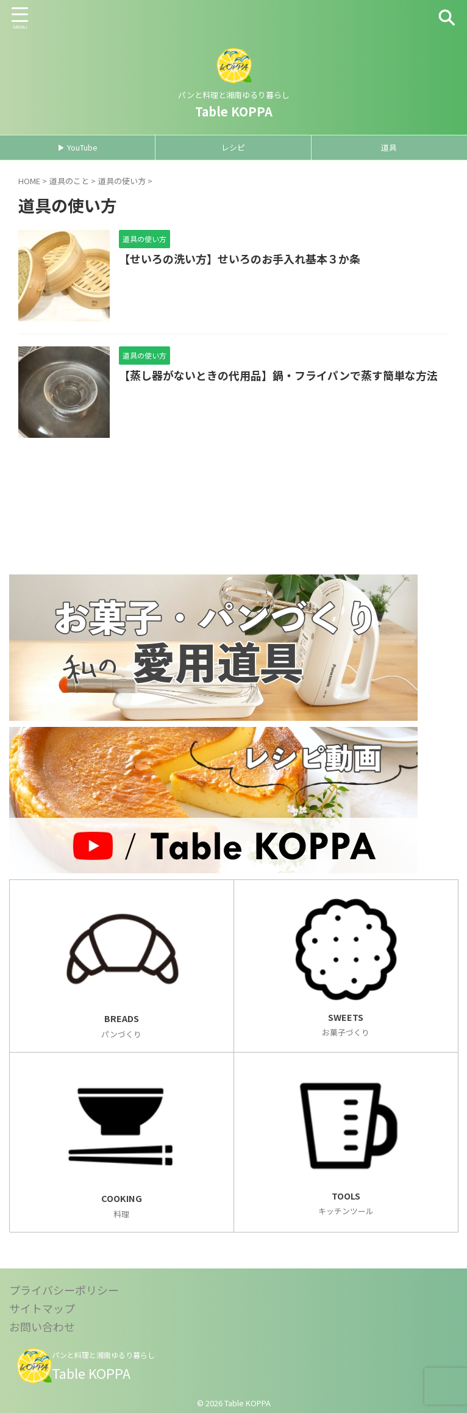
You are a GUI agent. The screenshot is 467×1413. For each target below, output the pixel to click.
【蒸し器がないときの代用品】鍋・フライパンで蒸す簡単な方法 (278, 376)
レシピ (233, 147)
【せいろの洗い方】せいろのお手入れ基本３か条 (239, 259)
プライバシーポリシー (64, 1290)
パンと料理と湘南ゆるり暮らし (103, 1355)
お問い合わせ (42, 1326)
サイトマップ (42, 1308)
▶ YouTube (77, 147)
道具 (389, 147)
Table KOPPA (234, 111)
